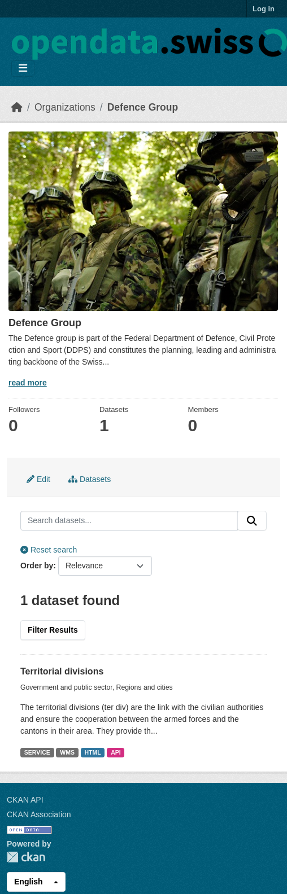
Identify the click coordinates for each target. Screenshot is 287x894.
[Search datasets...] (129, 521)
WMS (67, 752)
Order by (36, 565)
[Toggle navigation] (22, 68)
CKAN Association (39, 814)
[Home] (17, 107)
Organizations (64, 107)
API (116, 752)
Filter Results (53, 629)
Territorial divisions (61, 671)
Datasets (89, 479)
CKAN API (25, 799)
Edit (38, 479)
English (28, 881)
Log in (264, 9)
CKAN (26, 857)
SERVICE (37, 752)
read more (27, 382)
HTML (92, 752)
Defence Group (142, 107)
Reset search (48, 549)
